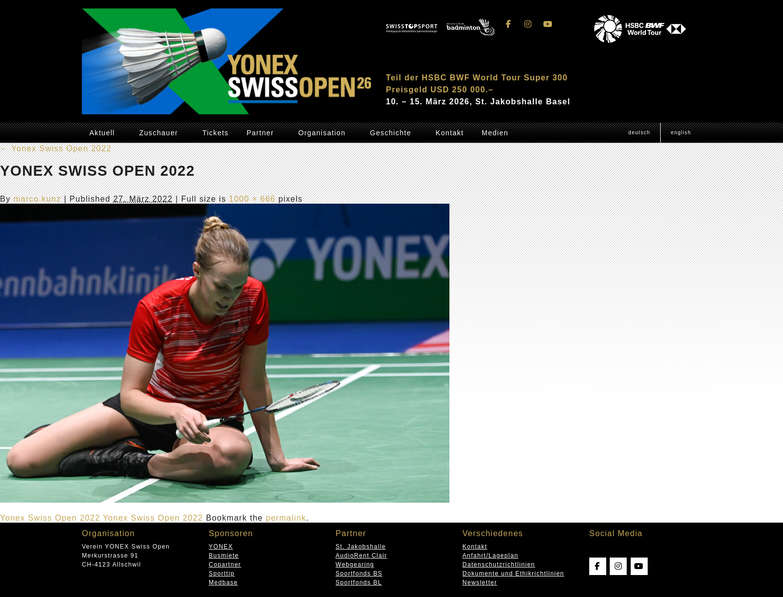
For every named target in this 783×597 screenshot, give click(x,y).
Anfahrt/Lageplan (490, 555)
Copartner (225, 564)
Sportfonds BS (359, 573)
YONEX (221, 546)
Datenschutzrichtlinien (498, 564)
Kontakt (449, 133)
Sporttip (222, 573)
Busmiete (224, 555)
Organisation (322, 133)
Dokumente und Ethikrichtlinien (513, 573)
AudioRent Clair (361, 555)
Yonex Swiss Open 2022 (55, 148)
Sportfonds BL (359, 582)
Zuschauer (158, 133)
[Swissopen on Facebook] (509, 24)
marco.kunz (37, 199)
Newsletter (479, 582)
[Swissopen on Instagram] (528, 24)
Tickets (215, 133)
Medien (494, 133)
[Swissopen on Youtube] (548, 24)
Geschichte (390, 133)
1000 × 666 (252, 199)
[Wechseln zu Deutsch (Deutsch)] (639, 133)
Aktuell (102, 133)
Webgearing (355, 564)
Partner (260, 133)
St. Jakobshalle (361, 546)
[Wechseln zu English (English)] (680, 133)
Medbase (223, 582)
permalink (286, 518)
